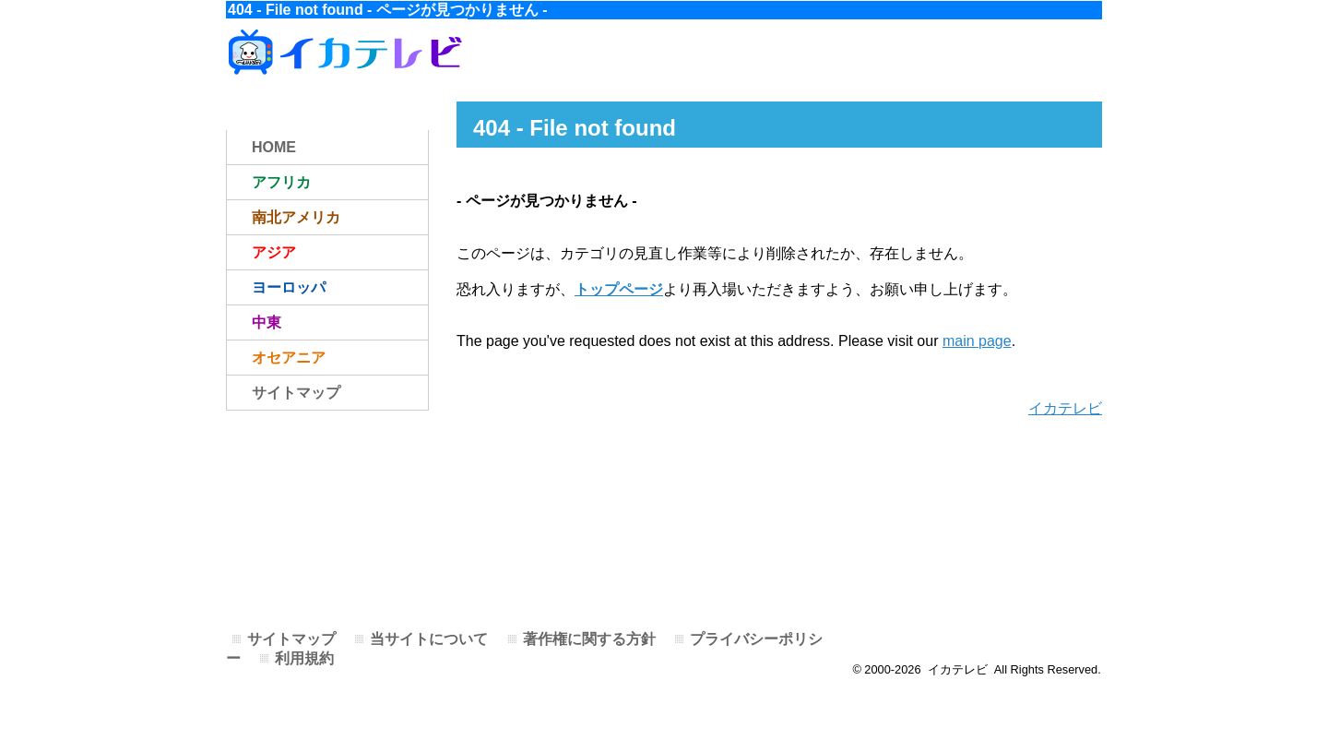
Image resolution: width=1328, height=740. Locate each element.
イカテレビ (1065, 408)
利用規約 (304, 658)
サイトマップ (296, 392)
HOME (274, 147)
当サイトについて (429, 639)
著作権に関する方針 (589, 639)
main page (977, 341)
